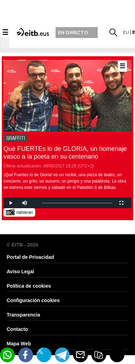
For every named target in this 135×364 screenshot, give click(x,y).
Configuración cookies (33, 300)
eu (126, 32)
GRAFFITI (15, 138)
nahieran (19, 212)
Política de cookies (29, 286)
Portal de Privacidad (30, 257)
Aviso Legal (20, 271)
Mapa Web (19, 343)
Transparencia (23, 315)
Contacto (17, 329)
